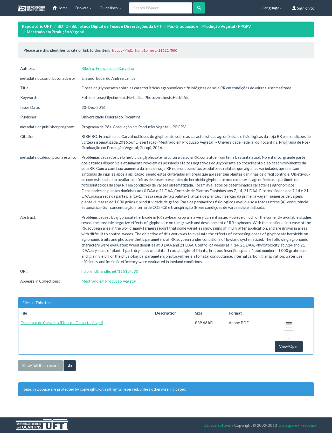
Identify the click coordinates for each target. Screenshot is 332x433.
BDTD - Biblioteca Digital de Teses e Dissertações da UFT (110, 26)
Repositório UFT (37, 26)
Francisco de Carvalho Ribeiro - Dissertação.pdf (61, 322)
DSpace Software (218, 425)
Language (272, 7)
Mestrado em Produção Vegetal (55, 31)
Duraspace (288, 425)
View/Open (289, 346)
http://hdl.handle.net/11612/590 (109, 271)
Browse (83, 7)
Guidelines (110, 7)
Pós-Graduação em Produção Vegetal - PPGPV (209, 26)
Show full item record (40, 365)
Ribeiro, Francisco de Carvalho (107, 68)
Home (60, 7)
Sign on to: (303, 8)
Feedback (308, 425)
